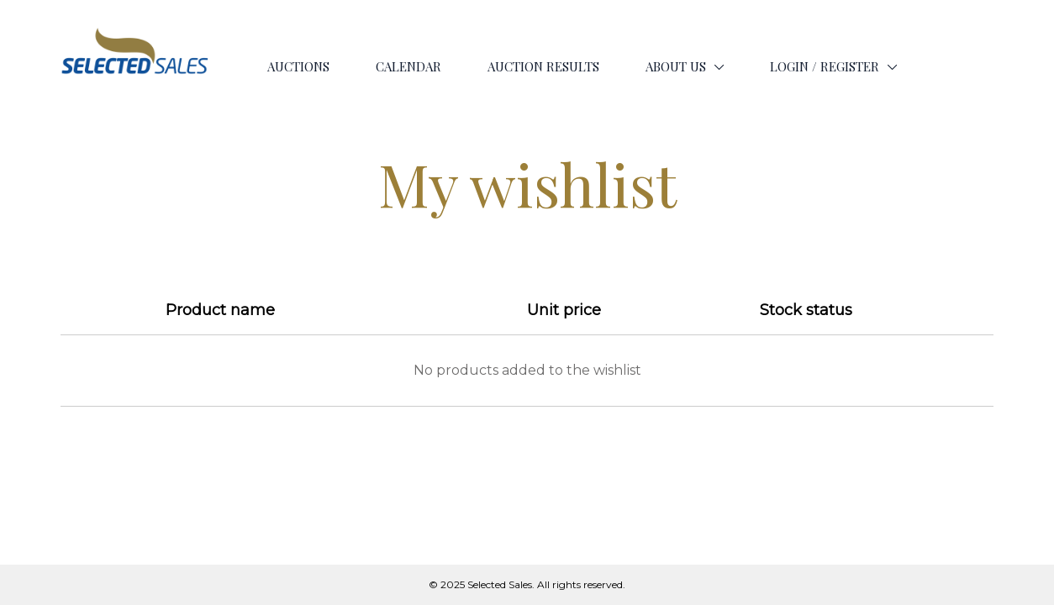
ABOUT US (676, 66)
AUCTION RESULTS (543, 66)
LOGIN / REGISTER (824, 66)
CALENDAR (408, 66)
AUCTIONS (298, 66)
